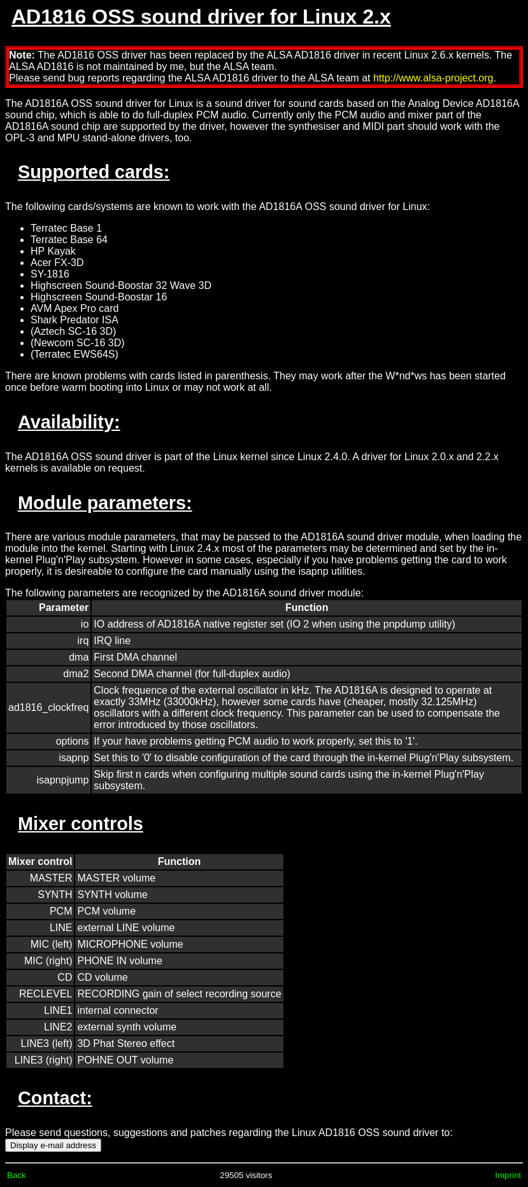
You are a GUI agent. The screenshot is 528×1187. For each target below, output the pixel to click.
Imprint (508, 1175)
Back (16, 1175)
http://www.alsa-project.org (433, 78)
